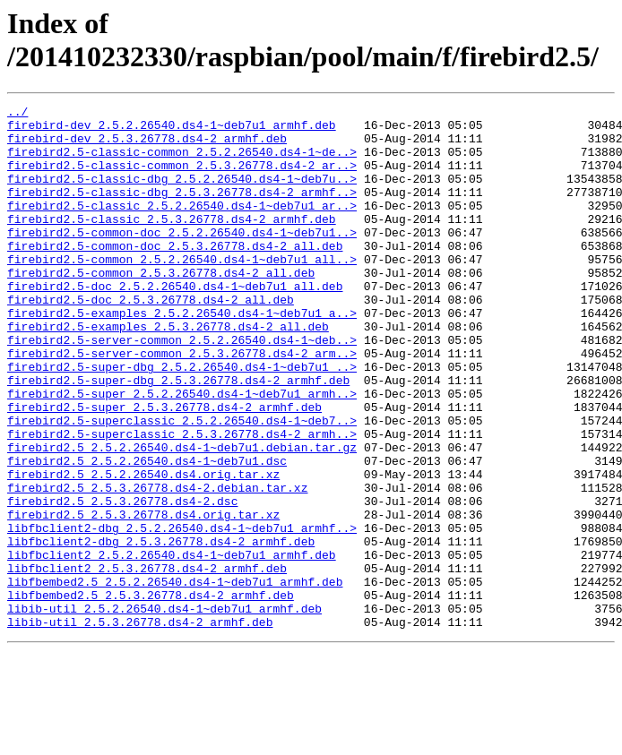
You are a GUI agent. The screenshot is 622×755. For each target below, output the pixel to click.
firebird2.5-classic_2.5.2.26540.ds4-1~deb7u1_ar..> (182, 227)
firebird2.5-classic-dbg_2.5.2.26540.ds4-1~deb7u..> (182, 194)
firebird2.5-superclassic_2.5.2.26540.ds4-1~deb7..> (182, 484)
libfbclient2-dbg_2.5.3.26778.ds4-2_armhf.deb (161, 630)
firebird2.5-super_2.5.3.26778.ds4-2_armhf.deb (164, 468)
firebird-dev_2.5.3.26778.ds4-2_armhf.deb (147, 146)
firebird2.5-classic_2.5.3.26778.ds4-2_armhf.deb (171, 243)
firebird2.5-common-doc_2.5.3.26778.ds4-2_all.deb (174, 275)
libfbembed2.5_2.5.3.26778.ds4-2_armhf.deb (150, 694)
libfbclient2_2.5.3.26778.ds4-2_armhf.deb (147, 662)
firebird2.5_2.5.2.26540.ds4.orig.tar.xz (143, 549)
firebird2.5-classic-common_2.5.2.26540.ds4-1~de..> (182, 162)
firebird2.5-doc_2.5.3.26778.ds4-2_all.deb (150, 339)
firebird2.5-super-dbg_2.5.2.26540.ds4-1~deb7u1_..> (182, 420)
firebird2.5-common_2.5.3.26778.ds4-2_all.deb (161, 307)
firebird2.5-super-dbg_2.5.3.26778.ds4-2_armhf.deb (178, 436)
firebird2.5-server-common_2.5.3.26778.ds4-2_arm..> (182, 404)
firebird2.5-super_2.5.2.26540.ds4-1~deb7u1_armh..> (182, 452)
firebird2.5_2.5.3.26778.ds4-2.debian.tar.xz (157, 565)
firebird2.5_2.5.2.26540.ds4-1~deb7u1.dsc (147, 533)
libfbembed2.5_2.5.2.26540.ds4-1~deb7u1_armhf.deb (174, 678)
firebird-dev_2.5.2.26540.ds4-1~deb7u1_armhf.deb (171, 130)
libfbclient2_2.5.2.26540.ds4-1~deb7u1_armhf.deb (171, 646)
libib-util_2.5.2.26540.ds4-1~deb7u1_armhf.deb (164, 710)
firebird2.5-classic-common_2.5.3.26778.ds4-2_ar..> (182, 178)
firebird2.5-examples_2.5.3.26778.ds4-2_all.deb (168, 372)
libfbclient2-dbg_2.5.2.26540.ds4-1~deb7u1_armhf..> (182, 613)
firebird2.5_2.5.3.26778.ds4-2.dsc (122, 581)
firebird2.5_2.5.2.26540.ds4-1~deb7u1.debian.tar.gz (182, 517)
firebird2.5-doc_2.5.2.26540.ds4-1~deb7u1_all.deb (174, 323)
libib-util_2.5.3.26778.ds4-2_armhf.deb (139, 726)
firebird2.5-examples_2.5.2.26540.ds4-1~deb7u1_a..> (182, 355)
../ (17, 114)
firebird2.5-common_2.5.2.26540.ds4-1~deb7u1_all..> (182, 291)
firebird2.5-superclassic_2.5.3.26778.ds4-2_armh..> (182, 501)
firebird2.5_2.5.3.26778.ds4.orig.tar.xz (143, 597)
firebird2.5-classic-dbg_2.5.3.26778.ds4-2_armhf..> (182, 210)
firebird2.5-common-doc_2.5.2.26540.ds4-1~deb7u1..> (182, 259)
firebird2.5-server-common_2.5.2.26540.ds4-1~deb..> (182, 388)
